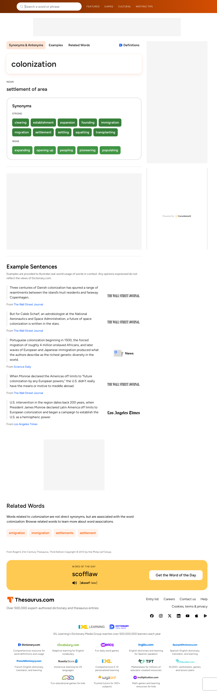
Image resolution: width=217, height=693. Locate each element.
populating (110, 150)
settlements (64, 533)
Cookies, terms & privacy (189, 606)
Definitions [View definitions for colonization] (131, 45)
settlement (43, 132)
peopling (66, 150)
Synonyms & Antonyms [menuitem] (26, 45)
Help (204, 599)
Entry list (152, 599)
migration (22, 132)
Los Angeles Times (26, 424)
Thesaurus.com (9, 6)
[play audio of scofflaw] (74, 582)
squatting (82, 132)
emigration (17, 533)
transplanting (105, 132)
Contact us (188, 599)
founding (88, 122)
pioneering (88, 150)
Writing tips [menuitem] (144, 6)
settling (63, 132)
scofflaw (85, 574)
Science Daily (22, 366)
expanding (22, 150)
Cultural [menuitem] (124, 6)
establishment (43, 122)
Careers (169, 599)
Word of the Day (84, 566)
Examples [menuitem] (56, 45)
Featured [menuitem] (92, 6)
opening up (45, 150)
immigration (110, 122)
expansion (67, 122)
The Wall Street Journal (28, 304)
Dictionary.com (208, 6)
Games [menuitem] (108, 6)
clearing (21, 122)
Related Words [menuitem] (79, 45)
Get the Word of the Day (176, 575)
